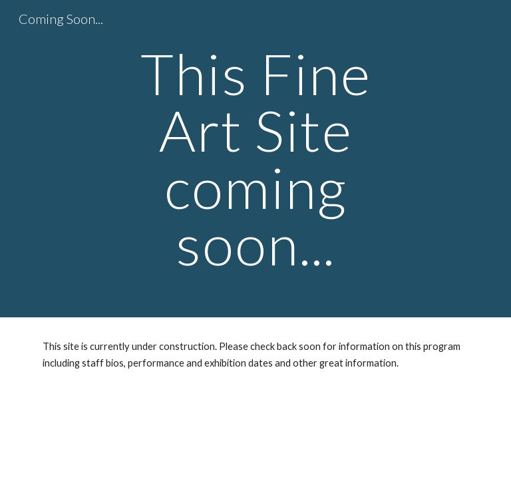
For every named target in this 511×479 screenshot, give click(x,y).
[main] (255, 158)
